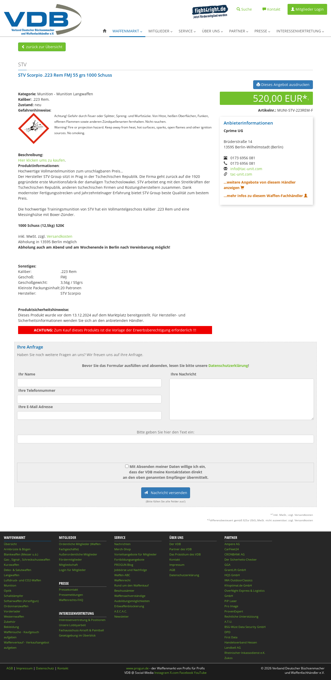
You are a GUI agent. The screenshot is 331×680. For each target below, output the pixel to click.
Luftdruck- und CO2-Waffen (22, 580)
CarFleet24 (231, 549)
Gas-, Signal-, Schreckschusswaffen (27, 559)
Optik (7, 590)
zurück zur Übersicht (41, 46)
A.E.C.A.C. (120, 611)
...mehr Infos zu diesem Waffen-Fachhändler (265, 195)
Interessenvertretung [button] (300, 30)
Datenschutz (45, 668)
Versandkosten (59, 236)
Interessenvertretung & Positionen (82, 620)
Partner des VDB (180, 549)
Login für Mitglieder (72, 570)
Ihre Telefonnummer (36, 390)
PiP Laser (230, 601)
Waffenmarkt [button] (127, 30)
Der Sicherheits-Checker (240, 559)
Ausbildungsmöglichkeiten (132, 601)
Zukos (228, 658)
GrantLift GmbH (235, 570)
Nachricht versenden (165, 492)
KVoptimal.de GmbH (238, 585)
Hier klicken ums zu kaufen (41, 160)
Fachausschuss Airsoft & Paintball (81, 630)
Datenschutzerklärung (228, 365)
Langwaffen (11, 575)
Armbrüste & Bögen (17, 549)
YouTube (200, 672)
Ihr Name (26, 374)
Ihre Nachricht (183, 374)
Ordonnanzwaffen (16, 606)
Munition (10, 585)
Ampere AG (232, 544)
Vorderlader (12, 611)
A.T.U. (228, 622)
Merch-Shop (122, 549)
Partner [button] (238, 30)
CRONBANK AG (234, 554)
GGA (227, 565)
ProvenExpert (233, 611)
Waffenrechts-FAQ (71, 600)
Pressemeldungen (71, 595)
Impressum (176, 565)
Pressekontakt (68, 589)
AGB (172, 570)
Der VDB (175, 544)
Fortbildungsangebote (129, 559)
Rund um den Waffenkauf (131, 585)
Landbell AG (232, 647)
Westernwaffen (14, 616)
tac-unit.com (241, 174)
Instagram (161, 672)
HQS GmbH (232, 575)
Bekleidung (11, 627)
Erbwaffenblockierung (129, 606)
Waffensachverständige (129, 596)
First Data (230, 637)
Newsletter (121, 616)
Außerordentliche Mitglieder (78, 554)
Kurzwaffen (11, 565)
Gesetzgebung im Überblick (77, 635)
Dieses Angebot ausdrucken (283, 84)
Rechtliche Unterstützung (241, 616)
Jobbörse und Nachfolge (130, 570)
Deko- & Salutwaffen (17, 570)
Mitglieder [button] (160, 30)
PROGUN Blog (123, 565)
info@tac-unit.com (246, 168)
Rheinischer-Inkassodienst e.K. (244, 653)
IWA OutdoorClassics (238, 580)
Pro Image (231, 606)
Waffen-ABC (122, 575)
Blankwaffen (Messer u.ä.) (21, 554)
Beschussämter (124, 590)
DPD (227, 632)
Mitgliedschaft (68, 565)
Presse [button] (262, 30)
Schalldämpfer (13, 596)
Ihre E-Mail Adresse (35, 406)
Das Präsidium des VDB (185, 554)
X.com (174, 672)
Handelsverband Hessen (240, 642)
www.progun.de (137, 668)
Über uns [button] (212, 30)
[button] (104, 31)
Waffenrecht (122, 580)
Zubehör (10, 622)
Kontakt (174, 559)
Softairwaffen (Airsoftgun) (21, 601)
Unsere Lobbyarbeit (72, 625)
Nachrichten (122, 544)
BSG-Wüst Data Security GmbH (245, 627)
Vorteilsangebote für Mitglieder (135, 554)
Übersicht (10, 544)
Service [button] (187, 30)
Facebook (186, 672)
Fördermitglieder (70, 559)
